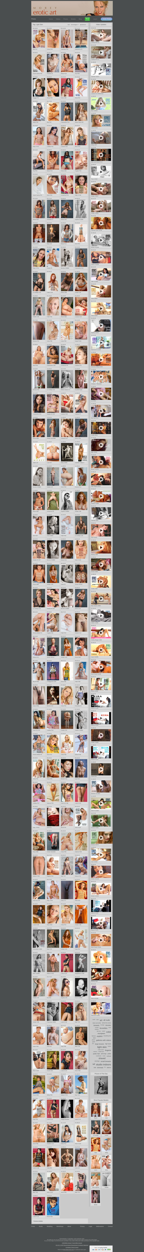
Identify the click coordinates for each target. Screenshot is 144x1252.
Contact (110, 1226)
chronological (75, 24)
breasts (96, 1025)
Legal (90, 1226)
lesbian (109, 1046)
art (101, 1020)
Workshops (59, 1226)
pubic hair (96, 1054)
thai (105, 1067)
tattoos (109, 1067)
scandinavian (98, 1055)
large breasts (99, 1044)
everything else (107, 1036)
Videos (58, 19)
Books (41, 1226)
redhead (109, 1056)
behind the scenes (106, 1023)
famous (94, 1036)
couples (103, 1031)
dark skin (99, 1031)
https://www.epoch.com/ (68, 1249)
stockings (97, 1061)
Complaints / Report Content (72, 1247)
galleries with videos (103, 1040)
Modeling (49, 1226)
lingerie (108, 1050)
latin (93, 1043)
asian (97, 1019)
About (69, 1226)
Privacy (82, 1226)
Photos (65, 19)
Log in (95, 19)
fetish (94, 1038)
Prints (33, 1226)
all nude (106, 1020)
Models (73, 19)
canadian (97, 1027)
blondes (108, 1025)
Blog (80, 19)
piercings (103, 1053)
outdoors (95, 1051)
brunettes (103, 1028)
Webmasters (100, 1226)
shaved (102, 1058)
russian (103, 1055)
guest (93, 1041)
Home (51, 19)
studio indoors (103, 1064)
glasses (93, 1039)
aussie (94, 1019)
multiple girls (101, 1051)
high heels (108, 1044)
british (109, 1027)
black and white (97, 1023)
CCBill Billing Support (67, 1243)
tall (94, 1064)
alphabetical (83, 24)
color (108, 1032)
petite (109, 1053)
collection (97, 1029)
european (101, 1033)
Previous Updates (38, 1221)
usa (95, 1067)
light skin (102, 1047)
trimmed (100, 1068)
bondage (102, 1024)
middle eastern (101, 1049)
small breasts (106, 1061)
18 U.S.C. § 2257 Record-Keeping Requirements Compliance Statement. (72, 1245)
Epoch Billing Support (77, 1243)
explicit (99, 1036)
